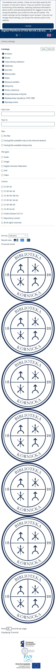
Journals (8, 70)
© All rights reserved (12, 222)
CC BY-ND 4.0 (9, 204)
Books (7, 58)
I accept (28, 26)
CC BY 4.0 (8, 186)
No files (7, 136)
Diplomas (9, 66)
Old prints (9, 86)
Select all (50, 49)
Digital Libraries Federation (15, 166)
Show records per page (14, 628)
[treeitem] (28, 53)
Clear (43, 49)
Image (6, 161)
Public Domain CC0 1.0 (13, 213)
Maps (7, 78)
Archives (8, 53)
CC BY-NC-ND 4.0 (11, 195)
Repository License (12, 218)
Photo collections (12, 90)
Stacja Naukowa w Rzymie (15, 94)
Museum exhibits (12, 82)
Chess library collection (14, 62)
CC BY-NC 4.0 (9, 191)
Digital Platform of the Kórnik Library (23, 30)
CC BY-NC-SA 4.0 (11, 200)
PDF (5, 170)
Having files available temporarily (18, 145)
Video (6, 175)
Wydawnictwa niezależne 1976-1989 (20, 98)
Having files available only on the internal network (25, 140)
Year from (5, 109)
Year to (4, 120)
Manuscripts (10, 74)
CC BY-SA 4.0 (9, 209)
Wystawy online (11, 102)
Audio (6, 157)
